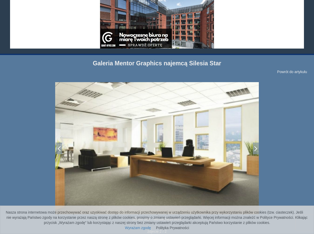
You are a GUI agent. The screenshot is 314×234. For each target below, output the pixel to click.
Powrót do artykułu (292, 72)
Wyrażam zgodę (138, 228)
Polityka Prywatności (172, 228)
